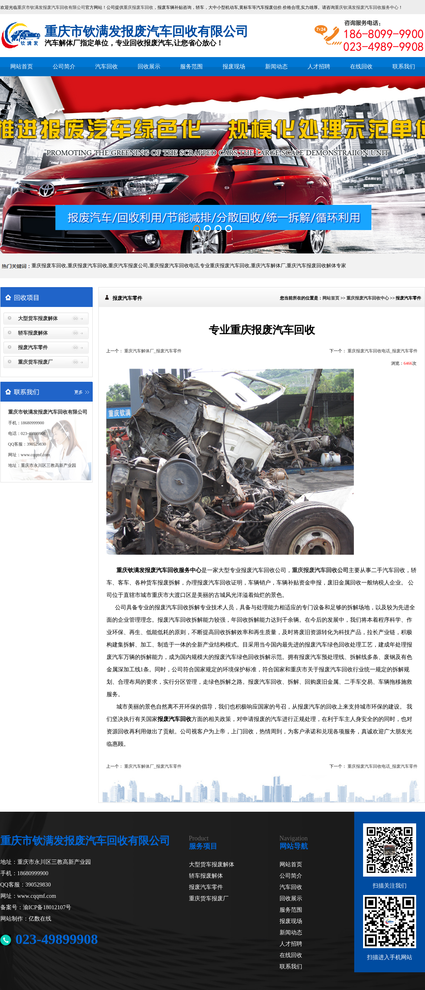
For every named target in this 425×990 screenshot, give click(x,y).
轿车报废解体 (33, 333)
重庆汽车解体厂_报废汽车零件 (153, 350)
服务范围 (191, 66)
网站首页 (21, 66)
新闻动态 (276, 66)
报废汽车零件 (33, 347)
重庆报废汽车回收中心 (367, 298)
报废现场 (234, 66)
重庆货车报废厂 (35, 362)
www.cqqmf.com (35, 454)
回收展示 (149, 66)
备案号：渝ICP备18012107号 (35, 907)
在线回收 (361, 66)
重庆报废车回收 (138, 7)
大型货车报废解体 (38, 318)
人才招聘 (319, 66)
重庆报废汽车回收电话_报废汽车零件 (383, 350)
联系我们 (403, 66)
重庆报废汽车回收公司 (320, 570)
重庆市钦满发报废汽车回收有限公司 (51, 7)
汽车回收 (106, 66)
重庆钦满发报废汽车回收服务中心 (366, 7)
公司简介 (64, 66)
